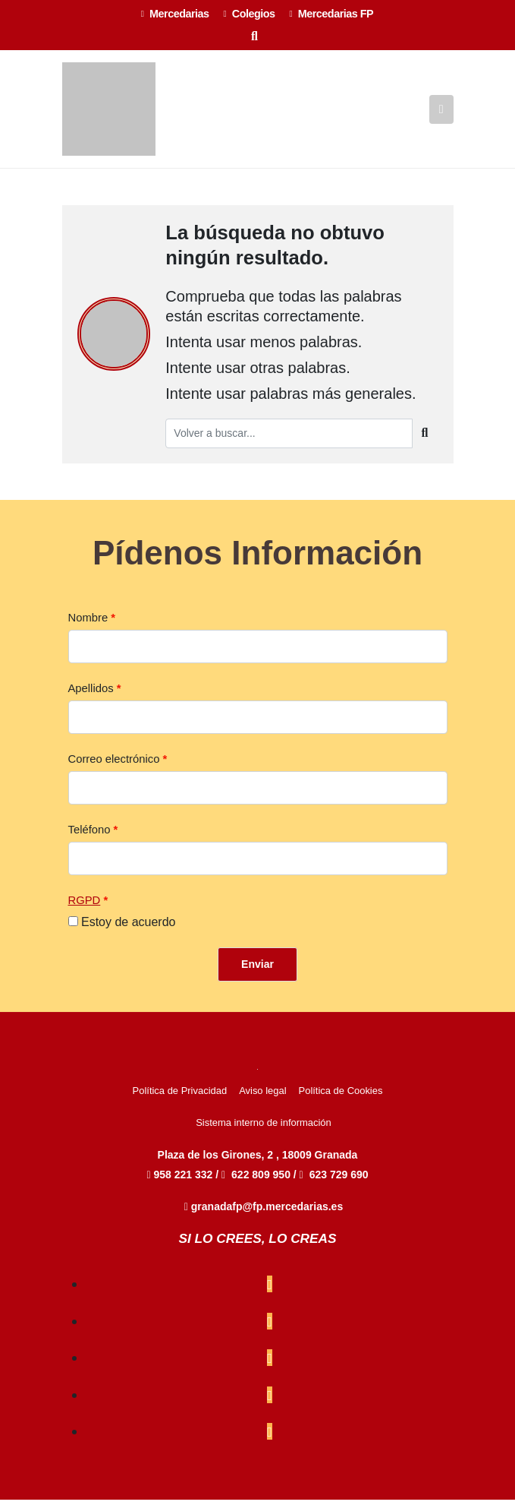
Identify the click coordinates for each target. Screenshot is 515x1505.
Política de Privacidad (180, 1096)
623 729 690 (339, 1180)
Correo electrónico (114, 764)
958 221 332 (180, 1180)
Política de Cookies (341, 1096)
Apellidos (91, 694)
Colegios (249, 14)
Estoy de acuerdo (128, 927)
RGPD (84, 906)
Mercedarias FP (332, 14)
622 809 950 (262, 1180)
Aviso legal (262, 1096)
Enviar (257, 969)
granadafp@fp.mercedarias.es (263, 1212)
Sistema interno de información (263, 1127)
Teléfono (89, 835)
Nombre (88, 623)
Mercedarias (175, 14)
